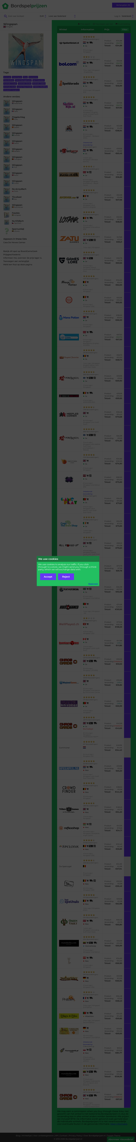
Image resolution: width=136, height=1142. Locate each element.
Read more (93, 584)
